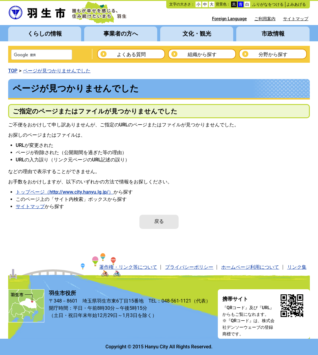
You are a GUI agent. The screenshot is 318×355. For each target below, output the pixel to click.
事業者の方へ (120, 33)
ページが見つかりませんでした (57, 71)
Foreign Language (229, 18)
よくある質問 (131, 54)
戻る (159, 221)
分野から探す (273, 54)
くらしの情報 (44, 33)
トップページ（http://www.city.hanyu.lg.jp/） (64, 192)
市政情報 (273, 33)
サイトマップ (295, 18)
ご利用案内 (264, 18)
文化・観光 (197, 33)
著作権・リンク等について (128, 267)
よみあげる (296, 4)
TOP (12, 71)
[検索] (34, 55)
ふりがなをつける (268, 4)
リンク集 (297, 267)
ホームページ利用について (250, 267)
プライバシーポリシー (189, 267)
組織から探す (202, 54)
